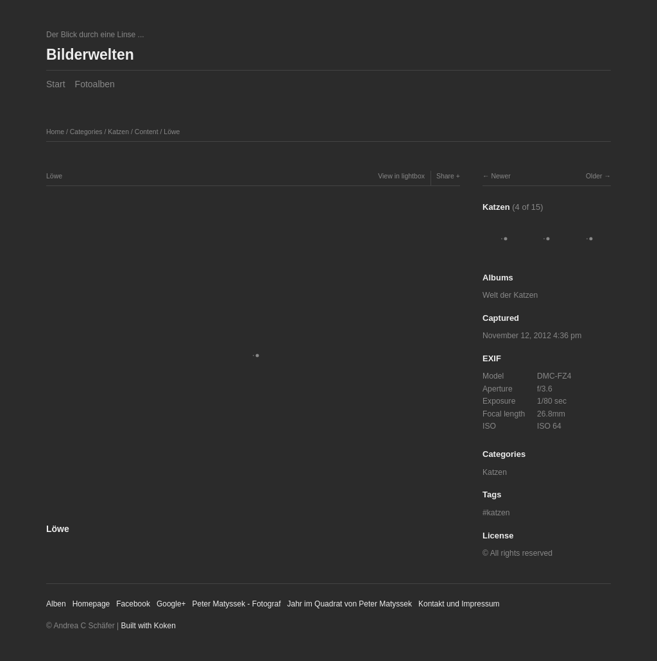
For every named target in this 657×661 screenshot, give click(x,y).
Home (55, 131)
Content (146, 131)
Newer (500, 176)
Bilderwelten (90, 54)
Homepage (91, 603)
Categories (86, 131)
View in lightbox (401, 176)
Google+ (171, 603)
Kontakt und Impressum (459, 603)
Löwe (172, 131)
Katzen (118, 131)
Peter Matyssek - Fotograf (236, 603)
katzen (498, 512)
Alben (56, 603)
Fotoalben (95, 84)
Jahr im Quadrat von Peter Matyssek (349, 603)
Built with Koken (148, 625)
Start (55, 84)
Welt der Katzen (510, 295)
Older (594, 176)
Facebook (133, 603)
